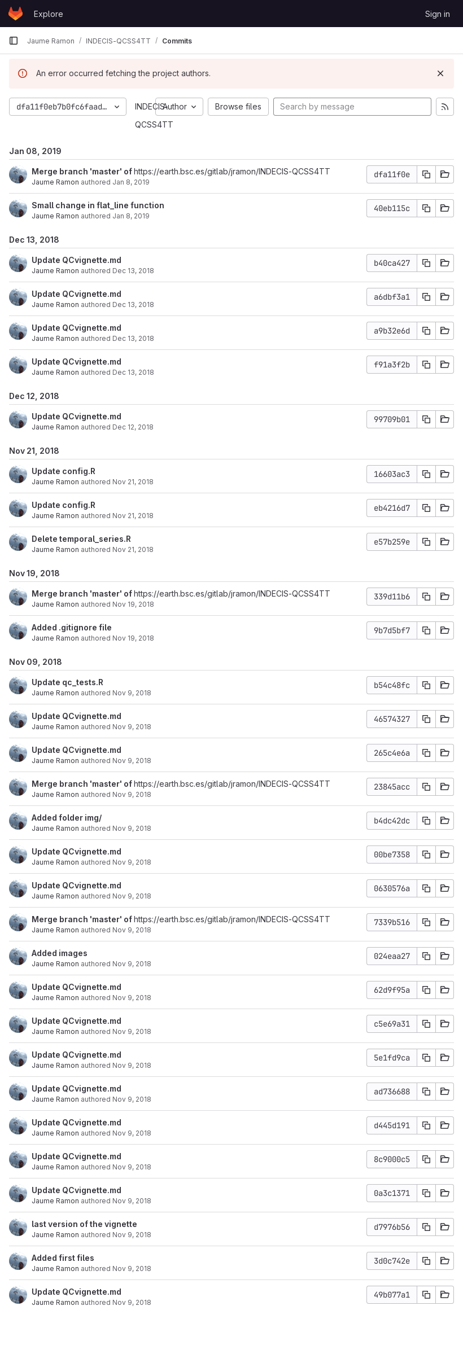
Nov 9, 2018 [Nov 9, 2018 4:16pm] (131, 1167)
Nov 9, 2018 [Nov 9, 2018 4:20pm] (131, 1099)
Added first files (63, 1258)
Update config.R (63, 471)
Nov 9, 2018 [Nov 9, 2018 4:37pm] (131, 726)
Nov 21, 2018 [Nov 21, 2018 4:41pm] (133, 481)
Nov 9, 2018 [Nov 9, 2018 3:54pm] (131, 1268)
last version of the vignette (84, 1224)
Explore (48, 14)
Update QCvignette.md (76, 260)
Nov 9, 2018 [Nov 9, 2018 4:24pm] (131, 930)
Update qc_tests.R (67, 682)
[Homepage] (15, 14)
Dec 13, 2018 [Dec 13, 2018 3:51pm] (133, 304)
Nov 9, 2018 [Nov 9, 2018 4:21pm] (131, 1065)
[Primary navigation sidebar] (14, 41)
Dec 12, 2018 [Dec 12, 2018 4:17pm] (133, 427)
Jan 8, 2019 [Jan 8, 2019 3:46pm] (131, 182)
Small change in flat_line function (98, 205)
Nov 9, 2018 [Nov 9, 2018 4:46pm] (131, 693)
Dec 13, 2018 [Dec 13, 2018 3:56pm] (133, 270)
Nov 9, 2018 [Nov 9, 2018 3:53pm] (131, 1302)
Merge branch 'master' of (83, 171)
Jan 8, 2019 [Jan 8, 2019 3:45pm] (131, 216)
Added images (60, 953)
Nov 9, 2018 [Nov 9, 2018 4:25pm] (131, 862)
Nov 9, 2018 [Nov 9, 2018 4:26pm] (131, 794)
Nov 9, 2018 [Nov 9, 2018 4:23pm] (131, 1031)
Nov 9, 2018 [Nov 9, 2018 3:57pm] (131, 1201)
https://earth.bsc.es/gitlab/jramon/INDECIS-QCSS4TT (232, 171)
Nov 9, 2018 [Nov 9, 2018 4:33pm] (131, 760)
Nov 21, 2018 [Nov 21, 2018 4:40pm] (133, 549)
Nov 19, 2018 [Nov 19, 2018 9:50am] (133, 604)
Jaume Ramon (55, 182)
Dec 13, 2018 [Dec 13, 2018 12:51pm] (133, 338)
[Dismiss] (440, 73)
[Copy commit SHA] (426, 174)
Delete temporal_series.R (81, 539)
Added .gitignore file (72, 627)
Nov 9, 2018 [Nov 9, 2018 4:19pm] (131, 1133)
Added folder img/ (67, 817)
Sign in (437, 14)
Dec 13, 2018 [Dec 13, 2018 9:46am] (133, 372)
